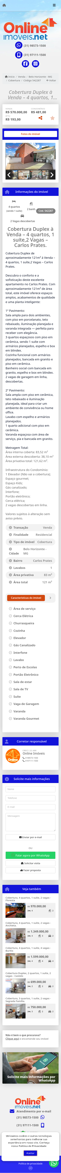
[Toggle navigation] (54, 5)
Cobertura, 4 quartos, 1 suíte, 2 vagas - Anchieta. (28, 924)
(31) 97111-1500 (35, 55)
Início (10, 76)
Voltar (51, 80)
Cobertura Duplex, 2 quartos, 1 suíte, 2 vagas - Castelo (28, 974)
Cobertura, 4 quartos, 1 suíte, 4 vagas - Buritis (28, 949)
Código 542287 (32, 80)
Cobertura (14, 80)
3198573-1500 (30, 758)
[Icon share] (25, 63)
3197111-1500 (30, 760)
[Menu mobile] (4, 5)
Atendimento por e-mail (30, 1111)
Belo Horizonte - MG (40, 76)
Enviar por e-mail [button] (30, 837)
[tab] (16, 134)
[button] (9, 157)
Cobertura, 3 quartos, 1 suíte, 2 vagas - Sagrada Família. (28, 1000)
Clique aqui (12, 1038)
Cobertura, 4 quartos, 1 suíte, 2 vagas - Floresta (28, 899)
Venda (21, 76)
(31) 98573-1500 (35, 45)
